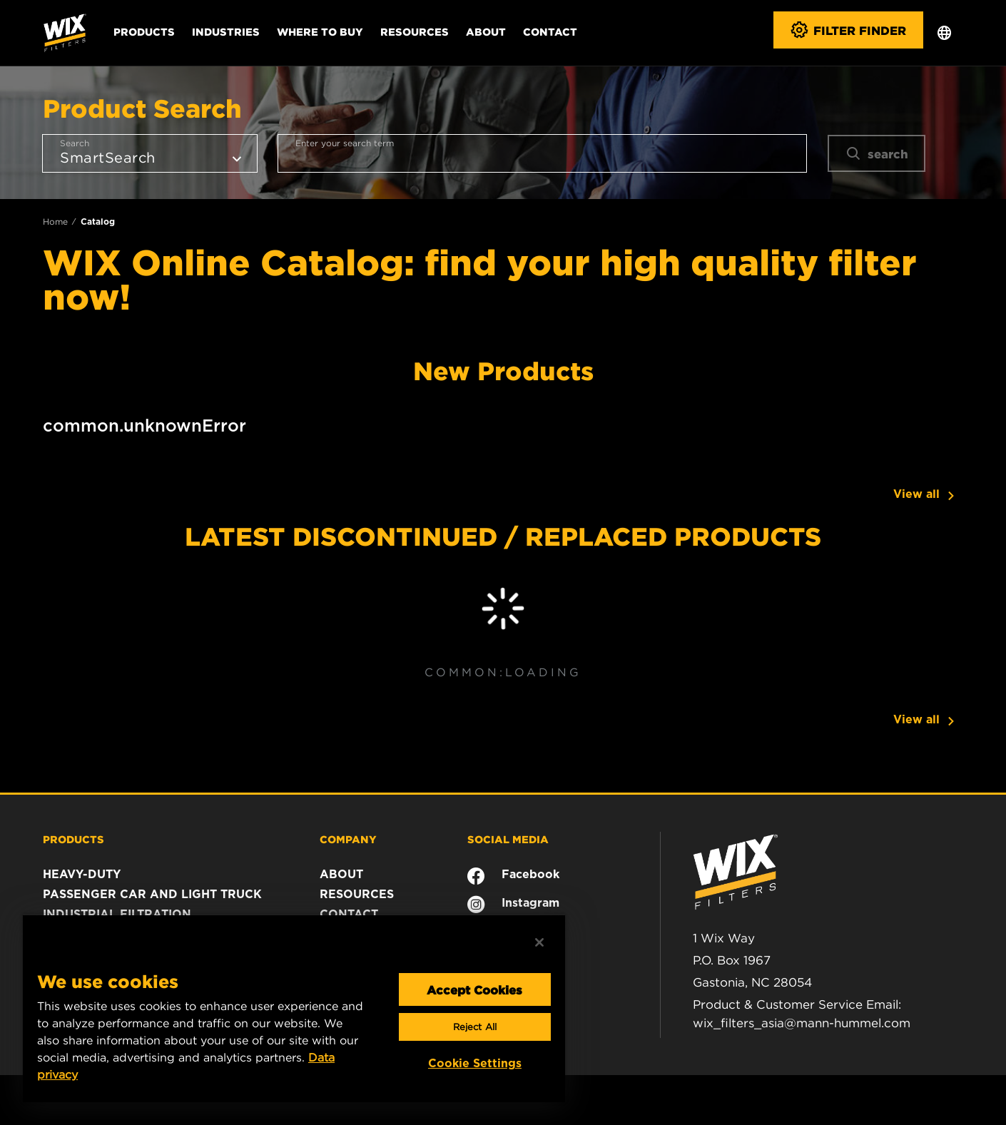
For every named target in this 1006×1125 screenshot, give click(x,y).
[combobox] (542, 153)
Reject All (475, 1027)
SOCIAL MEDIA (508, 839)
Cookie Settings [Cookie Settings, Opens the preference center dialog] (475, 1063)
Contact (550, 31)
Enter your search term (344, 143)
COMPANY (348, 839)
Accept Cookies (474, 989)
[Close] (539, 942)
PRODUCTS (73, 839)
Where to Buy (320, 31)
